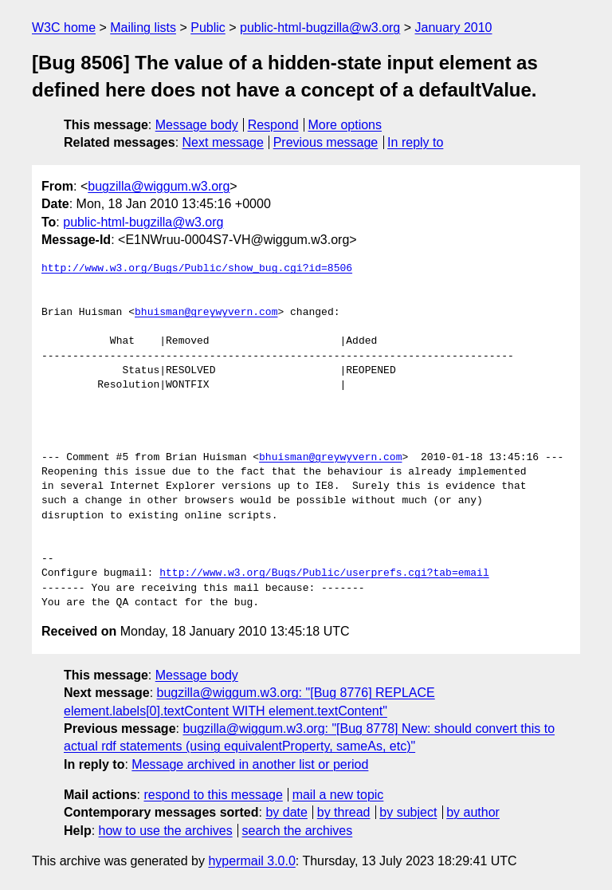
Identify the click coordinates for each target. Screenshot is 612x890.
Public (208, 27)
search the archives (297, 830)
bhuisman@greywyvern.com (206, 312)
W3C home (64, 27)
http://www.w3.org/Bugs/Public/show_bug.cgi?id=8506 (196, 269)
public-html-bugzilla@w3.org (320, 27)
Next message (223, 142)
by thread (344, 812)
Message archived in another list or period (249, 764)
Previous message (326, 142)
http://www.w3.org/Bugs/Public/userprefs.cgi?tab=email (323, 573)
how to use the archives (166, 830)
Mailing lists (143, 27)
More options (345, 125)
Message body (196, 125)
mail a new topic (338, 794)
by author (473, 812)
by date (286, 812)
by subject (408, 812)
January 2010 (453, 27)
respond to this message (212, 794)
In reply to (415, 142)
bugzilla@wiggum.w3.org (159, 186)
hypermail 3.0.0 (251, 861)
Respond (273, 125)
